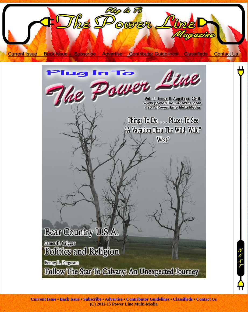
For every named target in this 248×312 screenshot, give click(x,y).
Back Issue (70, 299)
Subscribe (92, 299)
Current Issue (43, 299)
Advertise (114, 299)
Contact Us (206, 299)
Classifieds (182, 299)
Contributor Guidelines (147, 299)
